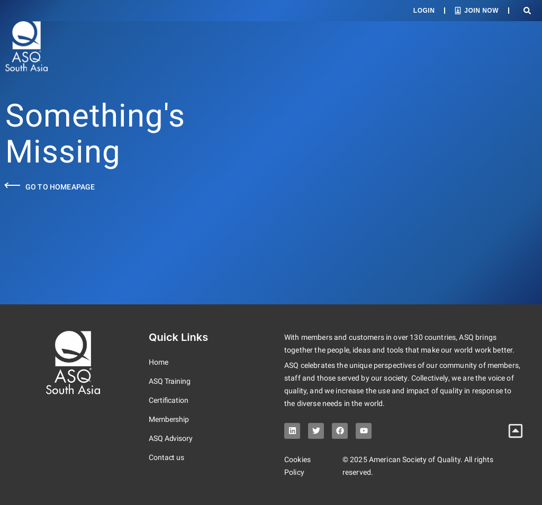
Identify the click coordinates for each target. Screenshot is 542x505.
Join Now (481, 10)
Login (424, 10)
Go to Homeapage (60, 187)
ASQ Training (170, 381)
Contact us (166, 457)
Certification (168, 400)
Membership (169, 419)
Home (158, 362)
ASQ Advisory (171, 438)
